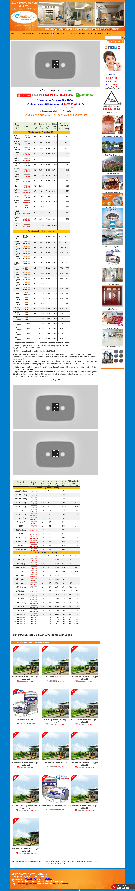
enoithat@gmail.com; (27, 884)
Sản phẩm (82, 34)
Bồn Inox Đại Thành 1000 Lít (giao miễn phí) (84, 678)
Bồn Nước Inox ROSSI (55, 677)
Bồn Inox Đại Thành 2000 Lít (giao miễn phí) (26, 764)
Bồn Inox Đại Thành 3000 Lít (55, 763)
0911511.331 (84, 95)
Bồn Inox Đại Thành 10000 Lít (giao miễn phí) (84, 807)
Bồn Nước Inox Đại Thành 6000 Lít (55, 806)
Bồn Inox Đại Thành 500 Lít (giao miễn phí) (55, 721)
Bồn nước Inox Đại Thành (112, 247)
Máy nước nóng (60, 34)
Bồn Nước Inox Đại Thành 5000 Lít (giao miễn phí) (26, 807)
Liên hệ (109, 33)
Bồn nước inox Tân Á (26, 720)
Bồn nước (72, 34)
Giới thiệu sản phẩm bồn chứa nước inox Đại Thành (34, 351)
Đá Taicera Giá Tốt (112, 328)
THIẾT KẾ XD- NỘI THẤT (112, 88)
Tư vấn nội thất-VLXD (96, 33)
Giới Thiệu (21, 34)
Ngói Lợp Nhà (32, 34)
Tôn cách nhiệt (45, 34)
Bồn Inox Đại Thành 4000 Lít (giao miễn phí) (84, 764)
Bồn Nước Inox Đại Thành (39, 643)
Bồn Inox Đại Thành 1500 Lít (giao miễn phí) (26, 678)
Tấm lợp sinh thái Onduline (112, 136)
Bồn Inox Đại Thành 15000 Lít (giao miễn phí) (26, 850)
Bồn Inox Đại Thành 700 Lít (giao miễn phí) (84, 721)
